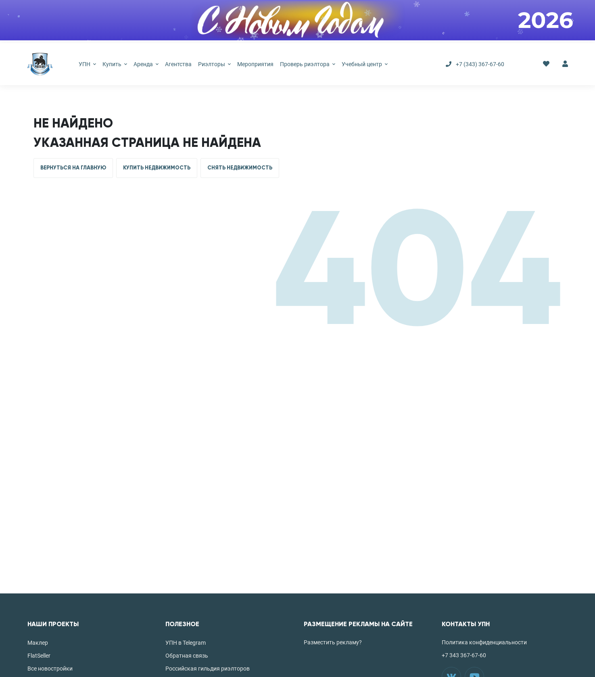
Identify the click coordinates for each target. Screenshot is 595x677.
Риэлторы (214, 64)
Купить (114, 64)
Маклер (37, 642)
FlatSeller (38, 655)
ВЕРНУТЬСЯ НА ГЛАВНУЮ (73, 168)
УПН (87, 64)
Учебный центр (365, 64)
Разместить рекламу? (333, 642)
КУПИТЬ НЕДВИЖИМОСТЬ (156, 168)
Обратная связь (186, 655)
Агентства (178, 64)
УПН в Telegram (185, 642)
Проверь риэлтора (307, 64)
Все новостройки (50, 668)
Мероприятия (255, 64)
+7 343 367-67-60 (464, 655)
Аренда (146, 64)
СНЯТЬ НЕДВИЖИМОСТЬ (239, 168)
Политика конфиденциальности (484, 642)
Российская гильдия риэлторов (207, 668)
